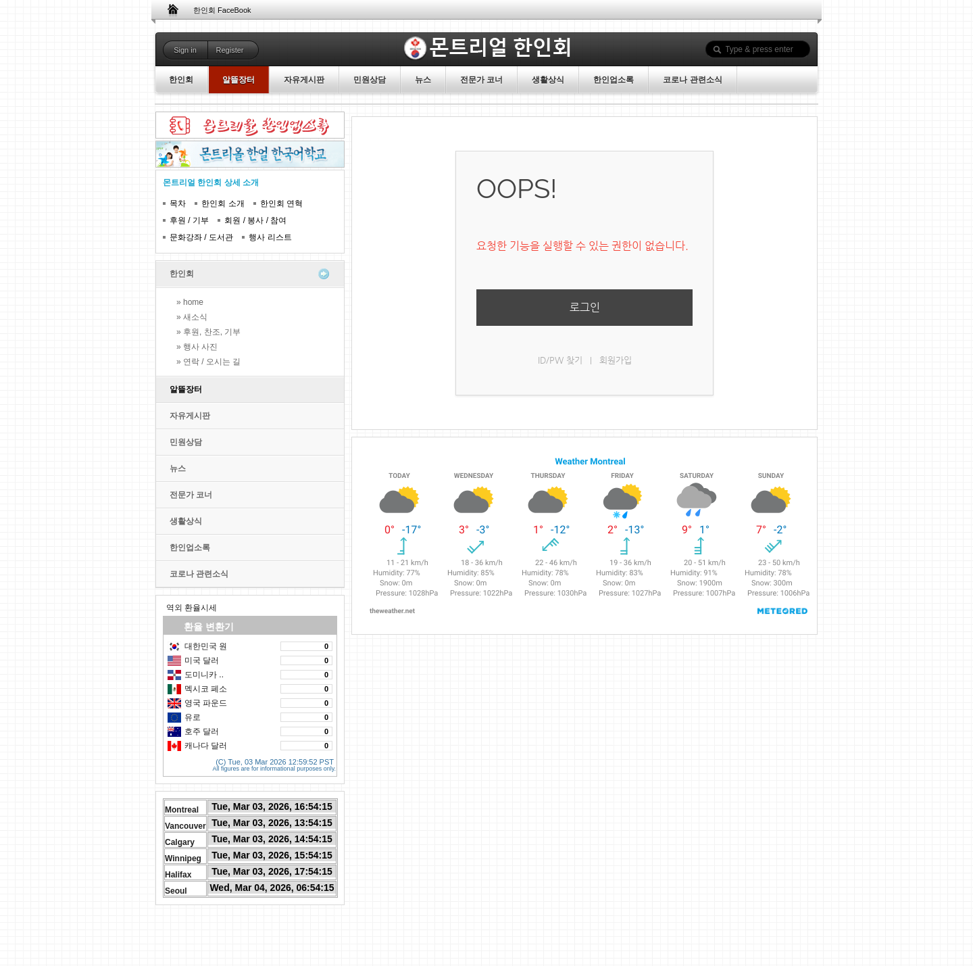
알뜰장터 (186, 389)
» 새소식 (191, 317)
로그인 (585, 307)
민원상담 (186, 442)
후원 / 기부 (189, 220)
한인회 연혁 (281, 203)
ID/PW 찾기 (560, 360)
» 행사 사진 (197, 347)
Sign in (185, 50)
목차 (178, 203)
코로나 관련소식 (199, 574)
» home (189, 302)
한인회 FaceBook (222, 10)
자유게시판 (190, 415)
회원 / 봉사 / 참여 (255, 220)
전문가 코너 (191, 495)
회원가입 (615, 360)
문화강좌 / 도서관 (201, 237)
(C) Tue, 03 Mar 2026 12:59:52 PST (275, 760)
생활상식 (186, 521)
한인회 (182, 274)
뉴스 (178, 468)
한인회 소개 (222, 203)
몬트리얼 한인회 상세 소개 (211, 182)
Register (230, 50)
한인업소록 (190, 547)
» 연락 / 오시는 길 (208, 361)
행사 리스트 (270, 237)
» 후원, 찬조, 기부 (208, 332)
